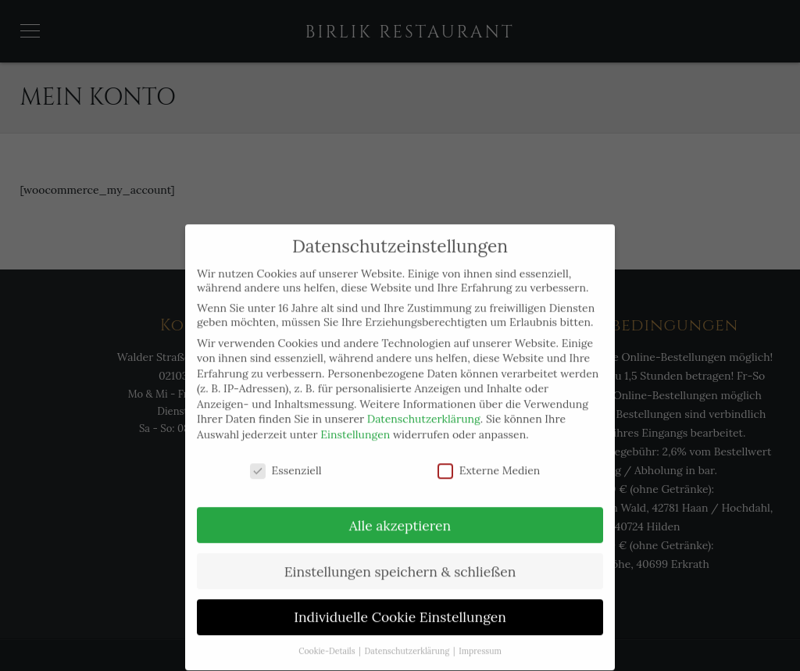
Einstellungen (355, 423)
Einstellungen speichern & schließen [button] (400, 559)
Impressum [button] (480, 639)
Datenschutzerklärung (423, 407)
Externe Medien (489, 458)
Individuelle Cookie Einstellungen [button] (400, 605)
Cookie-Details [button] (327, 639)
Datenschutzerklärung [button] (408, 639)
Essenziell (286, 458)
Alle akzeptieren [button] (400, 513)
